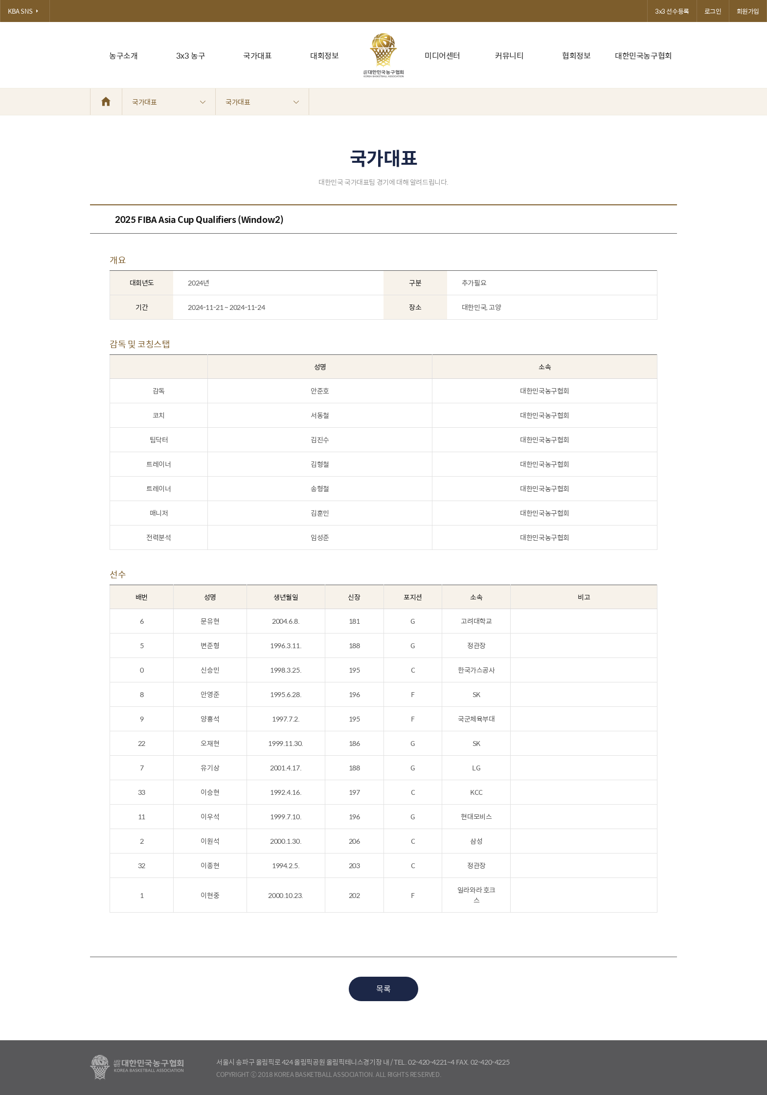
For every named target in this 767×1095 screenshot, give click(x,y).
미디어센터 (442, 55)
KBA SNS (25, 11)
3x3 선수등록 (672, 11)
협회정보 (576, 55)
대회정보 (324, 55)
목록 (383, 989)
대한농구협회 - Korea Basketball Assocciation (136, 1067)
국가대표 (257, 55)
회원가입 (748, 11)
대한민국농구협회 (643, 55)
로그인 (713, 11)
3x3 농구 (190, 55)
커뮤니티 (509, 55)
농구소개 (123, 55)
